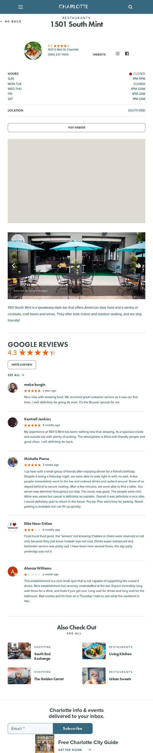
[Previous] (14, 265)
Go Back (11, 21)
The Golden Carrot (49, 678)
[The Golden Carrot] (19, 676)
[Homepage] (75, 7)
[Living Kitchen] (94, 651)
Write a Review (21, 364)
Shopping (42, 647)
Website (99, 54)
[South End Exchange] (19, 651)
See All (76, 633)
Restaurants (121, 647)
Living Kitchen (120, 653)
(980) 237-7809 (58, 54)
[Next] (139, 265)
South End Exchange (42, 656)
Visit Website (76, 127)
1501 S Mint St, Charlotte (63, 49)
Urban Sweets (120, 678)
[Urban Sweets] (94, 676)
